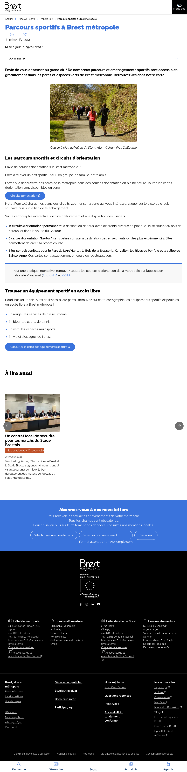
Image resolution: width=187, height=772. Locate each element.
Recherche (19, 766)
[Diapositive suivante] (179, 436)
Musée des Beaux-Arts (168, 707)
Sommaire (93, 58)
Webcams (11, 712)
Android (50, 285)
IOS (66, 285)
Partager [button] (24, 37)
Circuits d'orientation (25, 206)
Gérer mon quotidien (68, 682)
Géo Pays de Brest (165, 726)
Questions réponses (118, 695)
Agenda (168, 766)
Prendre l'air (46, 19)
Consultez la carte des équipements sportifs (40, 357)
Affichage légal (13, 722)
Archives (160, 692)
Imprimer (12, 37)
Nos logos (88, 753)
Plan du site (11, 727)
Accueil (9, 19)
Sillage (159, 712)
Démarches (56, 766)
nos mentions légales (137, 525)
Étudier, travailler (66, 690)
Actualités (130, 766)
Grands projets (13, 701)
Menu (93, 766)
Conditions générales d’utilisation (32, 753)
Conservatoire (163, 697)
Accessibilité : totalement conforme (114, 716)
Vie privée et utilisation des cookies (120, 753)
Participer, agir (64, 707)
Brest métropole (14, 691)
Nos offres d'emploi (115, 687)
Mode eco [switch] (180, 6)
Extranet (112, 704)
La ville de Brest (14, 696)
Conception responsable (159, 753)
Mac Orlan (161, 702)
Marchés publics (14, 717)
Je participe (162, 687)
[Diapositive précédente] (7, 436)
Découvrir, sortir (26, 19)
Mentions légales (66, 753)
